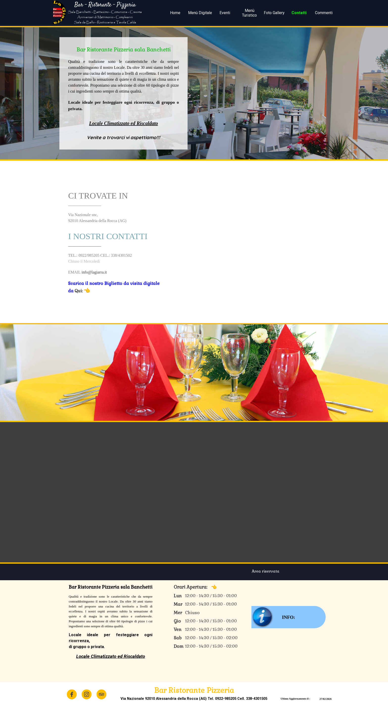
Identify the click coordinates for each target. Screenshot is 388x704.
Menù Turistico (249, 13)
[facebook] (72, 694)
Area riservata (265, 571)
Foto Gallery (274, 12)
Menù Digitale (200, 12)
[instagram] (87, 694)
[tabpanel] (105, 12)
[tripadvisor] (101, 694)
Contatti (299, 12)
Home (175, 12)
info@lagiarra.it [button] (94, 272)
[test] (288, 617)
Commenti (324, 12)
